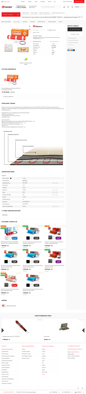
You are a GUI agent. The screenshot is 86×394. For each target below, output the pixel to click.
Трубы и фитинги (5, 381)
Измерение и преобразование (8, 378)
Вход (64, 1)
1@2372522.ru (75, 352)
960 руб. (68, 339)
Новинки (23, 349)
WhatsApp (73, 349)
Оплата (49, 1)
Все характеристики (54, 41)
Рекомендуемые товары (27, 356)
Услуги (43, 360)
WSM (53, 53)
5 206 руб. (33, 246)
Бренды (43, 369)
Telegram (79, 349)
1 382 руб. (11, 246)
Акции (36, 1)
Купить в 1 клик (75, 34)
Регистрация (69, 1)
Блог (43, 362)
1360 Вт (53, 52)
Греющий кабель (5, 351)
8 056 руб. (55, 246)
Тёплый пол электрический (7, 349)
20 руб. (26, 339)
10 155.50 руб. (8, 92)
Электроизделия (5, 376)
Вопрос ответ (44, 372)
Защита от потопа (5, 374)
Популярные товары (26, 351)
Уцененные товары (25, 358)
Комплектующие (5, 353)
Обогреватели (4, 369)
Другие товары (55, 182)
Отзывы (29, 1)
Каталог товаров (11, 14)
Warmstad (54, 45)
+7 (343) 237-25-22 (20, 392)
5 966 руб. (11, 293)
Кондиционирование (6, 367)
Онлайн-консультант (72, 42)
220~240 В (54, 47)
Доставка (43, 1)
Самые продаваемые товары (43, 315)
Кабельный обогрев (5, 365)
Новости (43, 365)
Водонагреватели (5, 372)
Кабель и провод (5, 362)
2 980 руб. (6, 339)
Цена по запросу (73, 25)
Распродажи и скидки (26, 353)
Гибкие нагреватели (5, 358)
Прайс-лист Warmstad (11, 305)
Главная (23, 1)
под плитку (4, 214)
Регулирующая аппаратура (7, 360)
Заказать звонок (79, 1)
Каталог (43, 374)
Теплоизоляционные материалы (8, 356)
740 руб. (47, 339)
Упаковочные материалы (7, 383)
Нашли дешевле (71, 38)
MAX (69, 349)
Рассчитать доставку (72, 40)
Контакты (44, 367)
